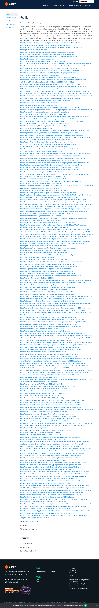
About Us (87, 5)
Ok (85, 605)
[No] (97, 605)
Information (57, 5)
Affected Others (73, 5)
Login (75, 1)
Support (45, 5)
